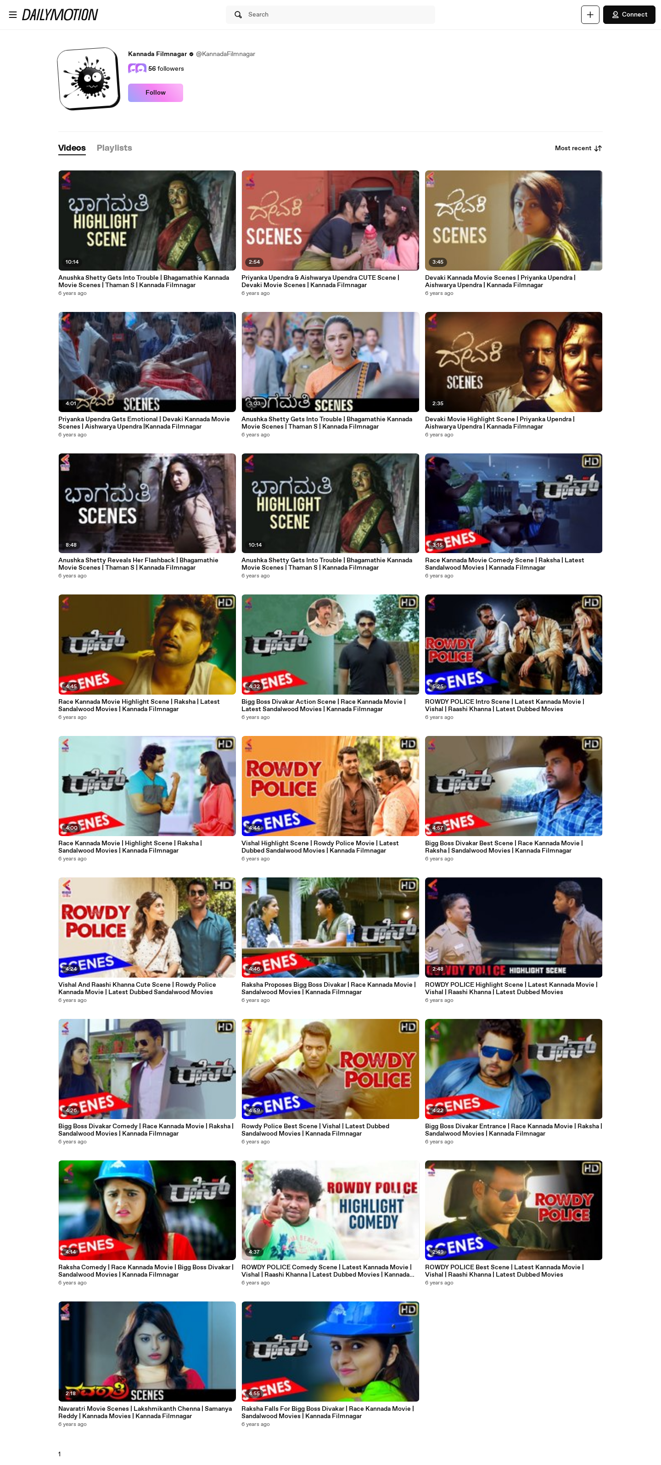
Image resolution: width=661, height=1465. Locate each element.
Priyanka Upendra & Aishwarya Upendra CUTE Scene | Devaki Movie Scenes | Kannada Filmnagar (320, 281)
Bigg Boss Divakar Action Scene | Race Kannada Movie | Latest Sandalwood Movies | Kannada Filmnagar (323, 705)
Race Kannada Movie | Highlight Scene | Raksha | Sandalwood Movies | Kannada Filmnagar (130, 847)
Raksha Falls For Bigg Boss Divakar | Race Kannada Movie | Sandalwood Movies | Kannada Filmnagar (327, 1412)
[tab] (72, 148)
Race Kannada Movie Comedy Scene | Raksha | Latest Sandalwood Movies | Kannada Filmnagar (504, 564)
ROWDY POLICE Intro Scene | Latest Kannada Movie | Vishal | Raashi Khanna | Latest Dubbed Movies (504, 705)
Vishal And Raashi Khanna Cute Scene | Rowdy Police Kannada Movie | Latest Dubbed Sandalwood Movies (137, 988)
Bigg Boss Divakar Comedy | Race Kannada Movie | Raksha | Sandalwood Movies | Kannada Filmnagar (146, 1130)
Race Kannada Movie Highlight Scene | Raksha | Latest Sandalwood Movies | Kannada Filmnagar (139, 705)
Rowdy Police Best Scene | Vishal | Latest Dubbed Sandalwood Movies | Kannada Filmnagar (315, 1130)
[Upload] (590, 15)
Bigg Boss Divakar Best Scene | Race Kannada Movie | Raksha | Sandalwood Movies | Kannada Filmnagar (504, 847)
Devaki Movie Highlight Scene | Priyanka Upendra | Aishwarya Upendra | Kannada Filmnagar (500, 423)
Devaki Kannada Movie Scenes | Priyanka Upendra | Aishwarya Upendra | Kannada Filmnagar (500, 281)
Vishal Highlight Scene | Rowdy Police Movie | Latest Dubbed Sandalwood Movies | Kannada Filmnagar (320, 847)
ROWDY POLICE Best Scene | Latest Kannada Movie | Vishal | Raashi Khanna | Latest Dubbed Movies (504, 1271)
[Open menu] (13, 15)
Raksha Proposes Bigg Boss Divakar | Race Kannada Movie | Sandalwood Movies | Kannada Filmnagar (328, 988)
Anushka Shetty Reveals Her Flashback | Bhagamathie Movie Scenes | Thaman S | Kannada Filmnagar (138, 564)
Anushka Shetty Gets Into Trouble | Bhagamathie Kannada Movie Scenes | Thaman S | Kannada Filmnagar (143, 281)
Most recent (579, 148)
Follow (156, 93)
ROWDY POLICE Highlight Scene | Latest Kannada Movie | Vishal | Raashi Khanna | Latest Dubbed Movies (511, 988)
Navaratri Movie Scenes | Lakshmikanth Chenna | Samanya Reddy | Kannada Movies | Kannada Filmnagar (145, 1412)
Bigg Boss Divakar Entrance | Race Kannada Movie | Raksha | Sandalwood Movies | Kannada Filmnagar (513, 1130)
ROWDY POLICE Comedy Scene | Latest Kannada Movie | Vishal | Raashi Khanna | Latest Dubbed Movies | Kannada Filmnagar (326, 1271)
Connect (629, 14)
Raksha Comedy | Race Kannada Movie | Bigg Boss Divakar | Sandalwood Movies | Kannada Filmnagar (146, 1271)
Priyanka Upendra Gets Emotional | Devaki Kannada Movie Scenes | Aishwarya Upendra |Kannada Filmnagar (144, 423)
